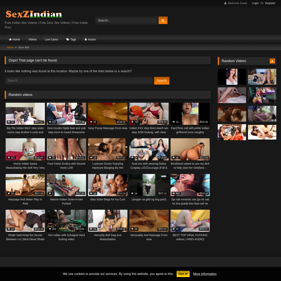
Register (270, 3)
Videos (32, 39)
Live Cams (51, 39)
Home (16, 39)
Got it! (183, 274)
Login (255, 3)
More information (205, 274)
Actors (92, 39)
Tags (73, 39)
